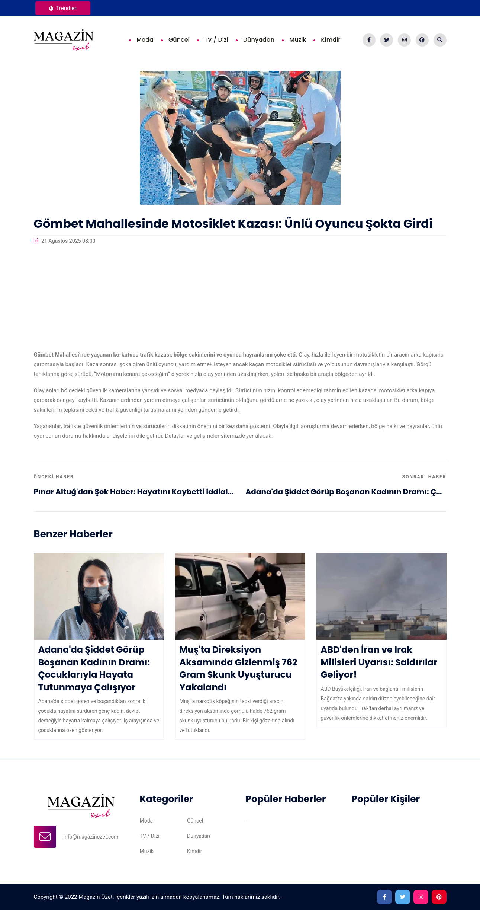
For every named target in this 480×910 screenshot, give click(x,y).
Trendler (62, 8)
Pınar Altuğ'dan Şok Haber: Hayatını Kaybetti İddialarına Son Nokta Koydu (134, 491)
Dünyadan (258, 39)
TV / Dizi (216, 39)
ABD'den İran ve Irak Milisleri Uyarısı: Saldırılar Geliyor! (379, 662)
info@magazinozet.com (91, 837)
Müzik (297, 39)
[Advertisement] (240, 298)
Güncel (179, 39)
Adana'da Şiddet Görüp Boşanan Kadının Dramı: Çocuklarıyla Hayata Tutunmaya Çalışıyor (346, 491)
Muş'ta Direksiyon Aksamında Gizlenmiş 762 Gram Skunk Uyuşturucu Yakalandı (238, 668)
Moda (145, 39)
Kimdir (330, 39)
